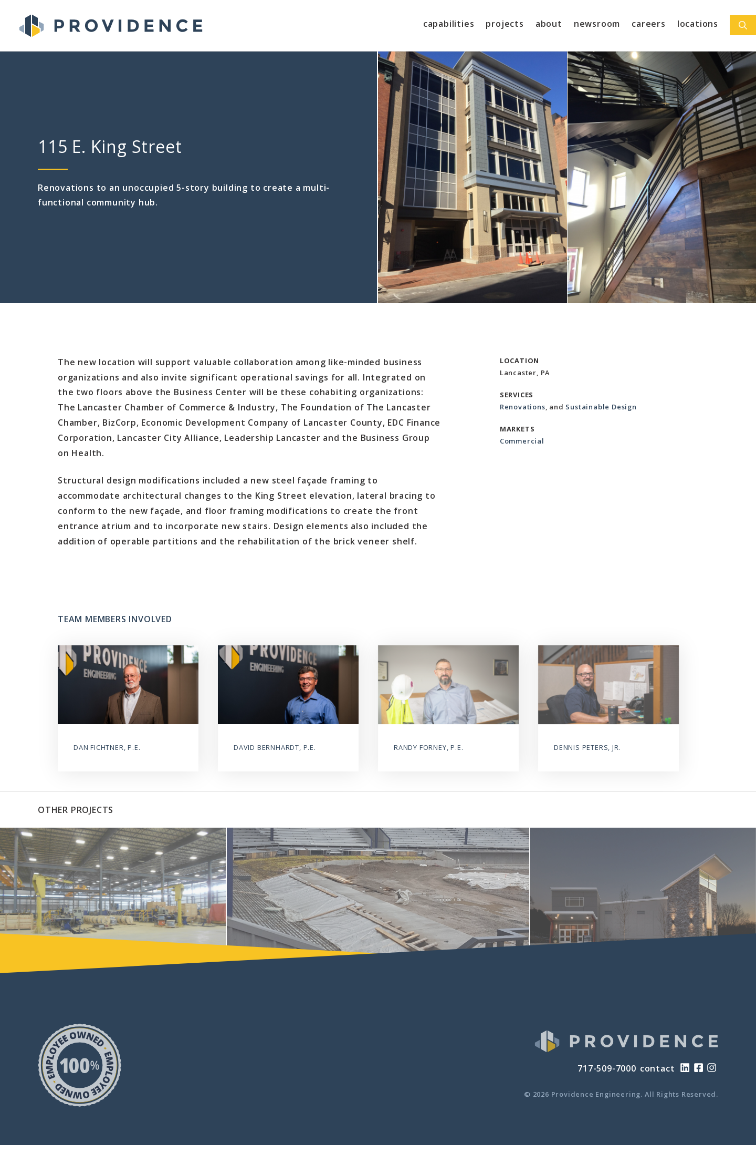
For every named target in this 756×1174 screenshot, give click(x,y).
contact (657, 1068)
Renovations (522, 406)
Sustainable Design (600, 406)
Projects (504, 23)
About (549, 23)
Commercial (522, 441)
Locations (697, 23)
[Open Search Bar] (743, 25)
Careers (649, 23)
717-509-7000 (607, 1068)
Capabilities (449, 23)
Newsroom (597, 23)
